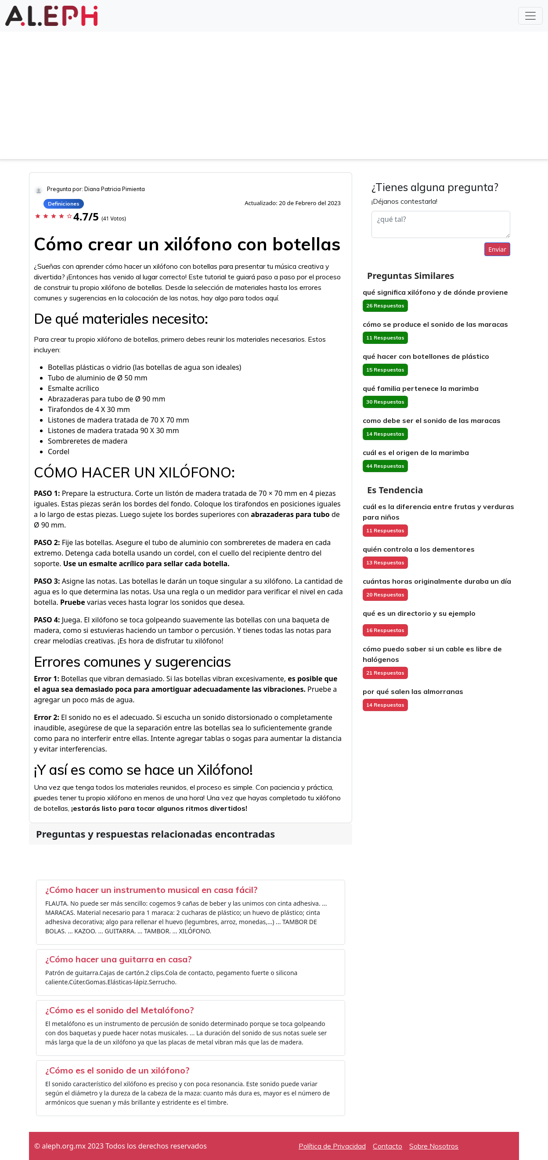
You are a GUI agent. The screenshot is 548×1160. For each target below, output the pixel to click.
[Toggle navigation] (530, 16)
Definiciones (63, 203)
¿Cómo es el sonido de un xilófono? (117, 1070)
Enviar (497, 249)
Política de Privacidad (332, 1146)
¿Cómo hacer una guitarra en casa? (118, 959)
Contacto (387, 1146)
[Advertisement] (274, 97)
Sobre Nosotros (433, 1146)
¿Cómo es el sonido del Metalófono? (119, 1010)
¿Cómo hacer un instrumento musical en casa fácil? (151, 889)
